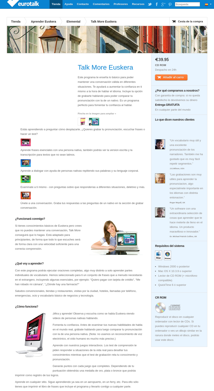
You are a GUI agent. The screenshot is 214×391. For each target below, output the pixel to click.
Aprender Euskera (43, 21)
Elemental (73, 21)
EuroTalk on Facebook (156, 4)
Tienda (56, 4)
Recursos (138, 4)
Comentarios (101, 4)
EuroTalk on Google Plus (163, 4)
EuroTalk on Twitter (149, 4)
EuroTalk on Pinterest (170, 4)
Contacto (83, 4)
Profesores (121, 4)
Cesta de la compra (190, 21)
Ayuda (69, 4)
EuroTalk (23, 4)
